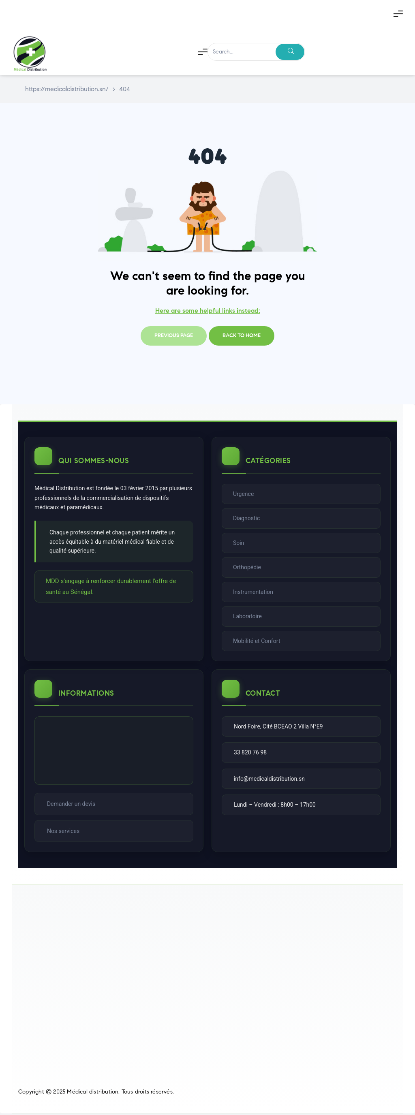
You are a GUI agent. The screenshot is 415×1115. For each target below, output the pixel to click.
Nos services (63, 832)
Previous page (173, 335)
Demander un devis (71, 805)
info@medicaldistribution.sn (269, 780)
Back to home (241, 335)
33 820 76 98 (250, 753)
